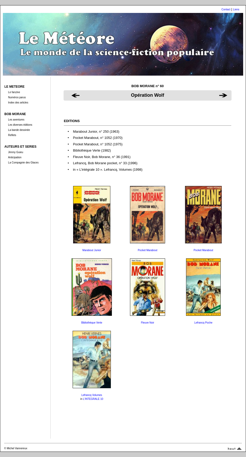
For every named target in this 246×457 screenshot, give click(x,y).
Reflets (12, 135)
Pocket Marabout (147, 250)
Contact (225, 9)
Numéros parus (17, 97)
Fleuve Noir (147, 322)
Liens (236, 9)
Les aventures (16, 119)
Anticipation (14, 157)
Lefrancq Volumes (91, 395)
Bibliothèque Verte (91, 322)
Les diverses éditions (20, 124)
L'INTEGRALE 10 (93, 399)
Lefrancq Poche (203, 322)
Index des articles (18, 102)
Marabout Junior (91, 250)
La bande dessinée (19, 130)
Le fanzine (14, 92)
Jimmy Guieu (15, 152)
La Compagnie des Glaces (23, 162)
